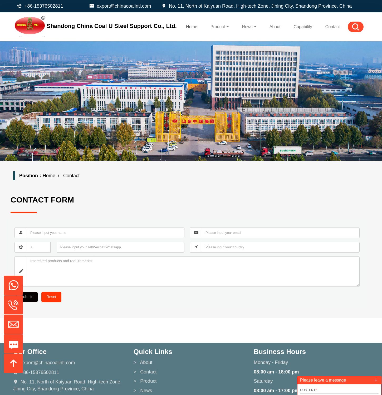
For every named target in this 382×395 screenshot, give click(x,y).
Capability (303, 26)
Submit (26, 297)
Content (308, 390)
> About (143, 382)
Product (219, 26)
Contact (332, 26)
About (275, 26)
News (249, 26)
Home (191, 26)
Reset (51, 297)
